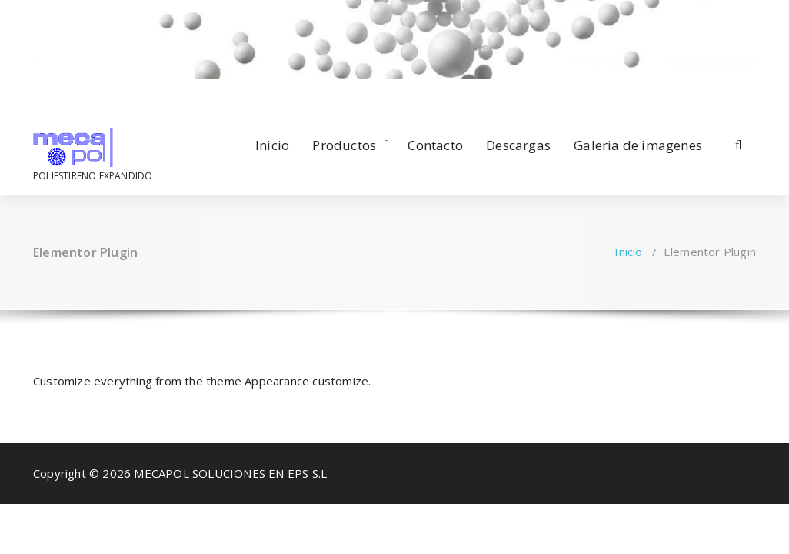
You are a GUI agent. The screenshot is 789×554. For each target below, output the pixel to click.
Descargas (518, 145)
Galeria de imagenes (638, 145)
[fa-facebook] (35, 94)
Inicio (272, 145)
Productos (344, 145)
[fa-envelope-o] (54, 94)
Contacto (435, 145)
